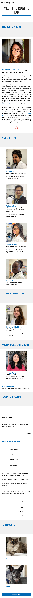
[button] (2, 2)
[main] (16, 11)
